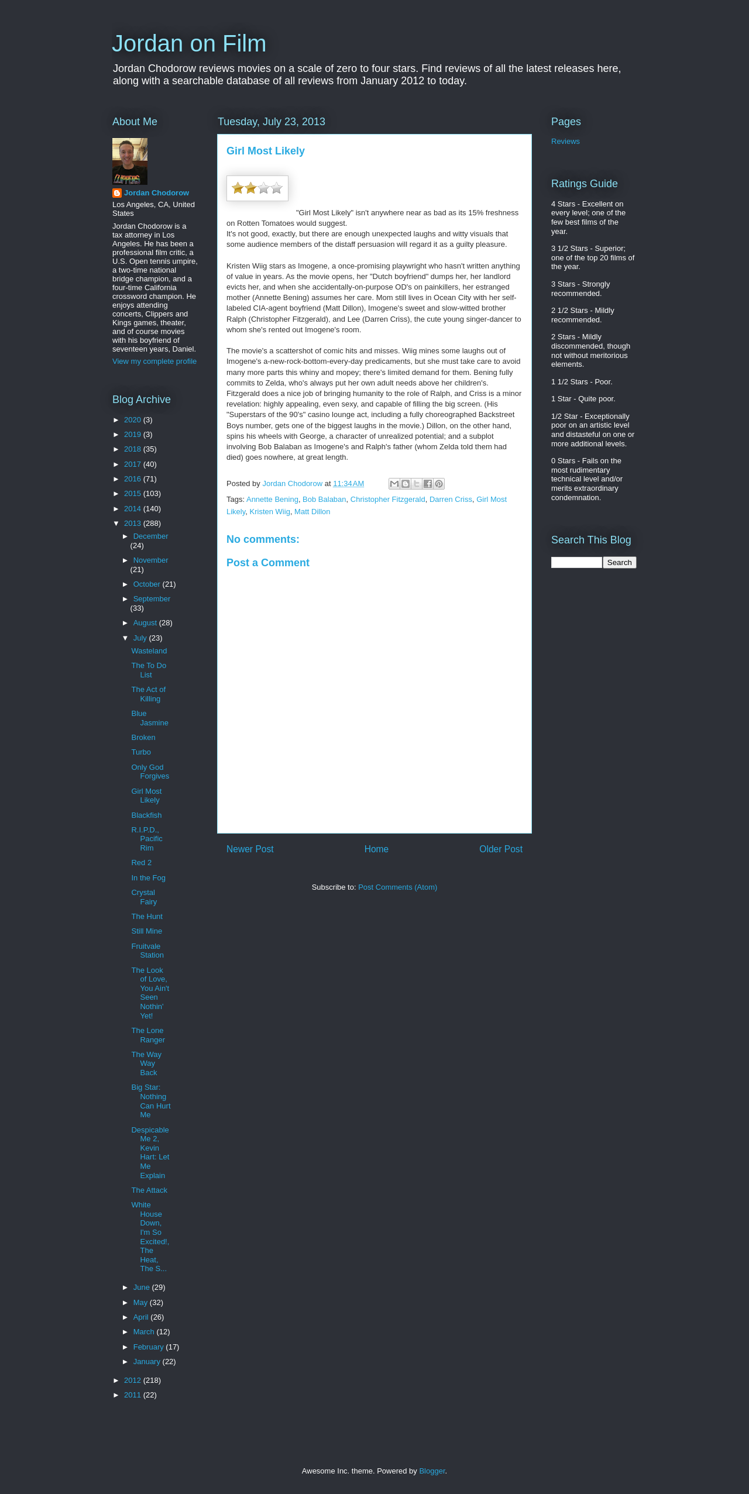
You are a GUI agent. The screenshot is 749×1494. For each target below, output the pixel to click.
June (142, 1287)
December (151, 536)
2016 (133, 478)
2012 (133, 1380)
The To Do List (148, 670)
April (142, 1317)
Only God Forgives (150, 772)
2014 (133, 508)
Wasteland (149, 650)
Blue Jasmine (149, 718)
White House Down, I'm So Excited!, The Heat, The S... (150, 1236)
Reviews (565, 141)
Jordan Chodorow (156, 192)
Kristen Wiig (270, 511)
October (148, 584)
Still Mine (146, 931)
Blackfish (146, 815)
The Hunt (146, 916)
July (141, 638)
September (152, 598)
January (148, 1361)
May (141, 1302)
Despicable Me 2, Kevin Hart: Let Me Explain (150, 1152)
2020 (133, 419)
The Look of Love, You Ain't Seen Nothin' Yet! (150, 993)
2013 (133, 523)
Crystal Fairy (144, 897)
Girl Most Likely (146, 796)
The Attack (149, 1190)
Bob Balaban (324, 499)
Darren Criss (451, 499)
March (145, 1331)
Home (377, 849)
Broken (143, 737)
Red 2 (141, 862)
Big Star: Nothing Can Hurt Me (150, 1101)
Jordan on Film (189, 43)
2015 (133, 493)
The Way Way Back (146, 1063)
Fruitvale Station (147, 951)
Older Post (501, 849)
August (146, 622)
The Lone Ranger (148, 1035)
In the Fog (148, 877)
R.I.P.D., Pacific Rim (146, 838)
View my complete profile (154, 361)
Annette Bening (272, 499)
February (149, 1346)
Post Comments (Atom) (397, 887)
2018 (133, 449)
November (151, 560)
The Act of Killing (148, 694)
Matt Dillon (312, 511)
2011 (133, 1394)
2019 (133, 434)
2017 (133, 464)
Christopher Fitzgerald (388, 499)
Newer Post (250, 849)
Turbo (140, 752)
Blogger (432, 1471)
